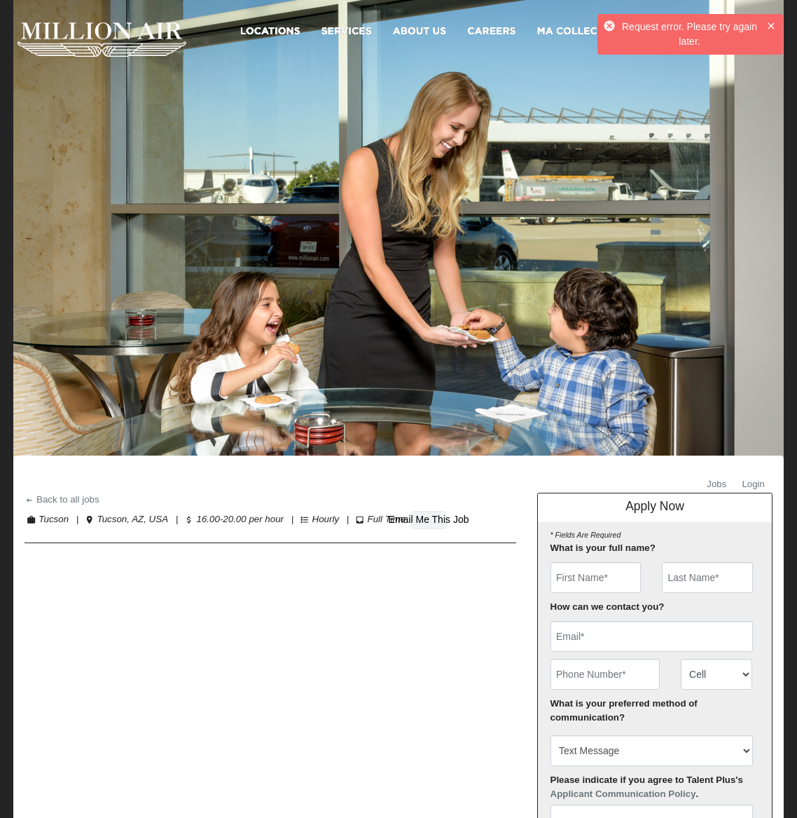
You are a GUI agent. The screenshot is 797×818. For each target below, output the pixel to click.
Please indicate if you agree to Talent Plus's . (647, 787)
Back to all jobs (62, 499)
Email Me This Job (428, 519)
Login (753, 484)
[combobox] (717, 674)
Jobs (716, 484)
